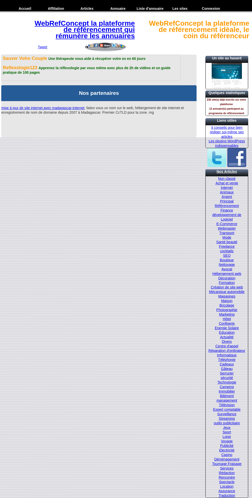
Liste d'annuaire (150, 9)
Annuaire (118, 9)
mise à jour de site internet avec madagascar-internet (42, 108)
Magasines (226, 296)
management (226, 400)
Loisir (227, 437)
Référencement (227, 206)
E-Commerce (226, 224)
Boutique (227, 260)
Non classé (226, 179)
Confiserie (227, 323)
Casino (226, 455)
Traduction (226, 495)
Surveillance (226, 414)
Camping (227, 387)
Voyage (227, 441)
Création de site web (227, 287)
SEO (227, 256)
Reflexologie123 (21, 67)
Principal (227, 201)
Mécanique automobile (227, 292)
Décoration (226, 278)
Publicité (227, 446)
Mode (226, 237)
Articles (86, 9)
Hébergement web (226, 274)
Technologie (226, 382)
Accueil (25, 9)
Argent (227, 197)
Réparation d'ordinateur (226, 351)
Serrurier (227, 373)
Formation (227, 283)
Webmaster (227, 228)
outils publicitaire (227, 423)
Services (227, 468)
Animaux (227, 192)
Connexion (211, 9)
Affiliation (56, 9)
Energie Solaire (227, 328)
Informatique (227, 355)
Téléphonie (226, 360)
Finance (226, 210)
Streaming (227, 419)
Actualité (227, 337)
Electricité (227, 450)
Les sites (179, 9)
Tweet (42, 47)
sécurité (226, 378)
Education (227, 332)
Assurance (226, 491)
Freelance (227, 246)
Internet (227, 188)
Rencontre (227, 477)
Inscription (25, 16)
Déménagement (226, 459)
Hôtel (227, 319)
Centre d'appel (226, 346)
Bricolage (226, 305)
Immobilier (227, 391)
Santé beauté (226, 242)
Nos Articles (226, 172)
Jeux (227, 428)
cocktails (227, 251)
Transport (226, 233)
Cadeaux (227, 364)
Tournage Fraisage (227, 464)
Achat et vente (226, 183)
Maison (226, 301)
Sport (227, 432)
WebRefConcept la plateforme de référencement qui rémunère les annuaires (85, 29)
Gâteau (227, 369)
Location (227, 486)
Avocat (227, 269)
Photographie (226, 310)
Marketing (226, 314)
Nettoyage (227, 265)
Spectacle (226, 482)
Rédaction (227, 473)
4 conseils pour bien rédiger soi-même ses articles (227, 132)
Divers (227, 342)
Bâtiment (227, 396)
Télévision (227, 405)
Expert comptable (227, 409)
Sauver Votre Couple (25, 58)
